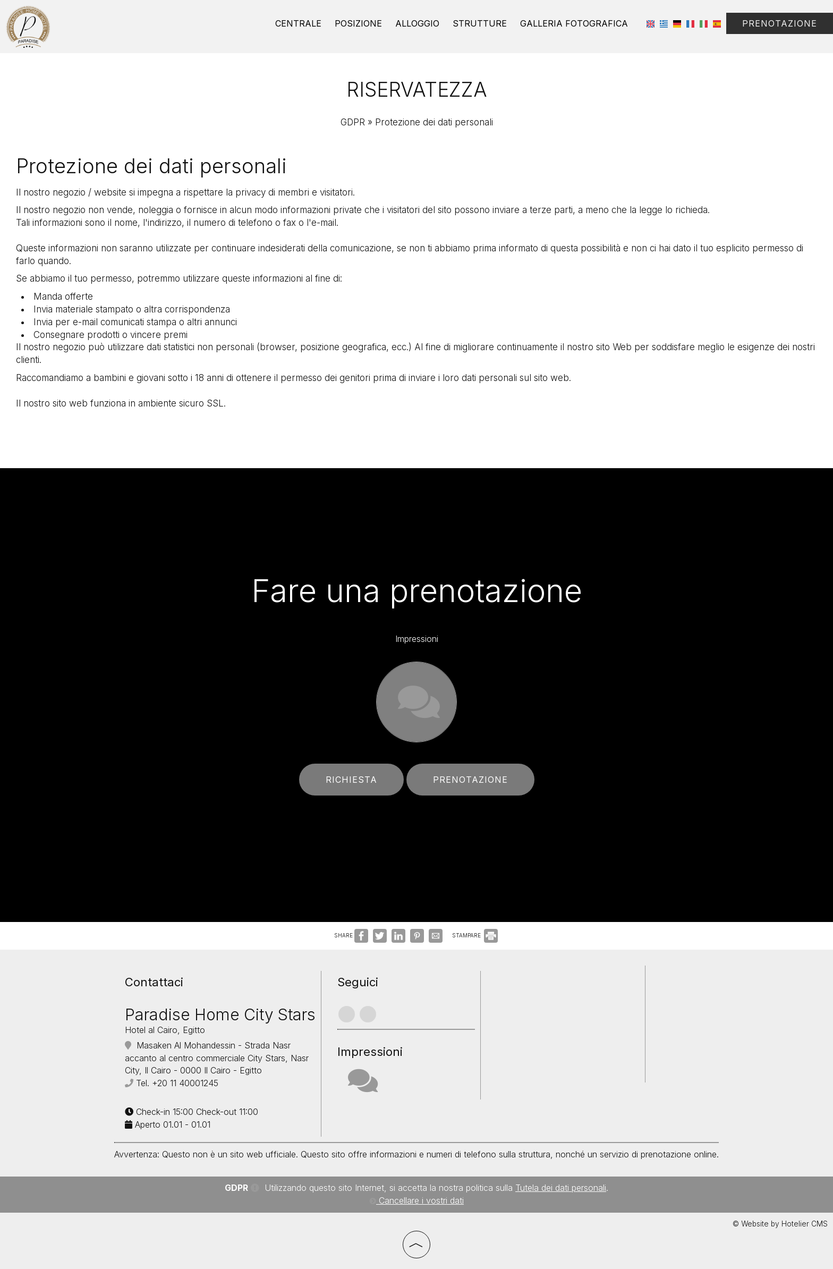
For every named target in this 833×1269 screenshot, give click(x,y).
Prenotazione (779, 23)
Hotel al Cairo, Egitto (165, 1030)
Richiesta (351, 779)
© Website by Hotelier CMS (780, 1224)
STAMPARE (475, 935)
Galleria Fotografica (574, 23)
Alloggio (417, 23)
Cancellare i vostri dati (416, 1200)
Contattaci (154, 982)
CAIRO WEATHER (565, 1011)
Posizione (358, 23)
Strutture (480, 23)
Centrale (298, 23)
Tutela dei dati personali (560, 1187)
